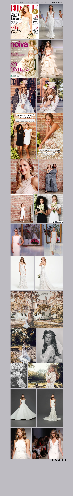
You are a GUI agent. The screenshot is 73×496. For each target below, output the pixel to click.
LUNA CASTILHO (57, 2)
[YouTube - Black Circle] (65, 460)
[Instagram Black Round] (56, 460)
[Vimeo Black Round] (62, 460)
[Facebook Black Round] (53, 460)
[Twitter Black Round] (59, 460)
